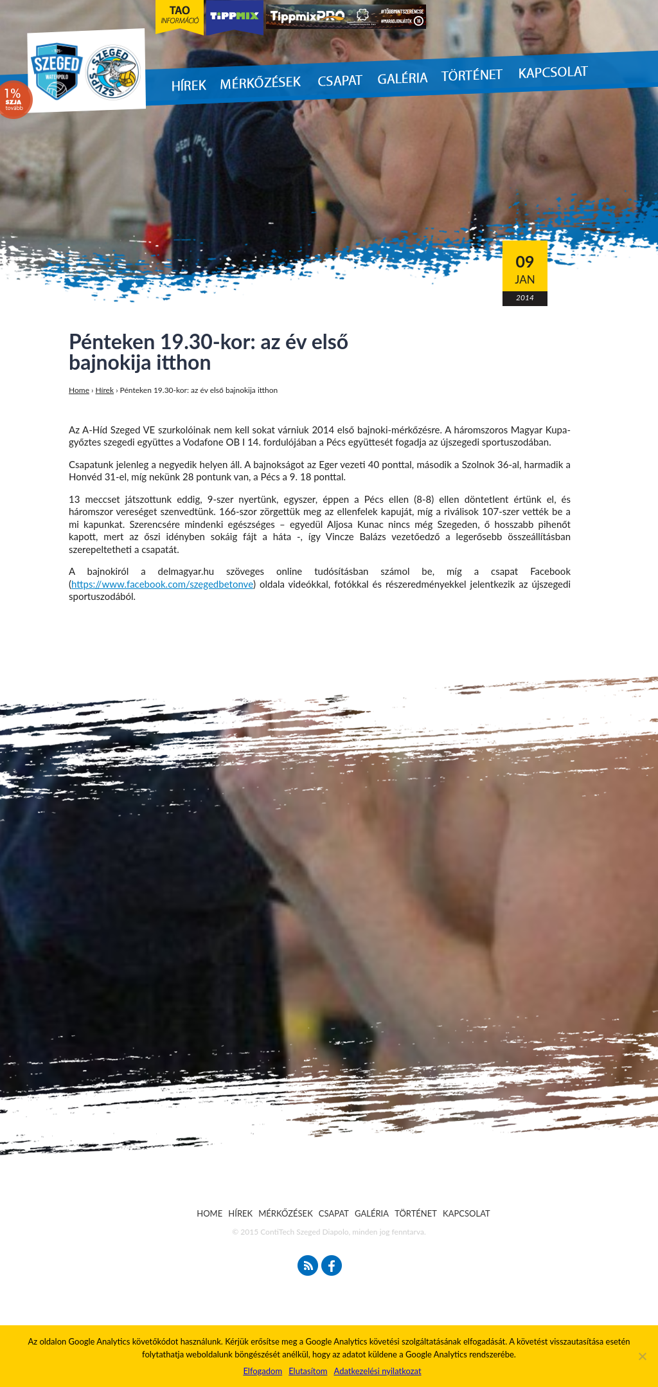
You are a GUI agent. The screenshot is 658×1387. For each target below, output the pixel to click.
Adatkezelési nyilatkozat (377, 1371)
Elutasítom (308, 1371)
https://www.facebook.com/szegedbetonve (162, 584)
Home (79, 390)
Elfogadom (262, 1371)
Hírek (105, 390)
